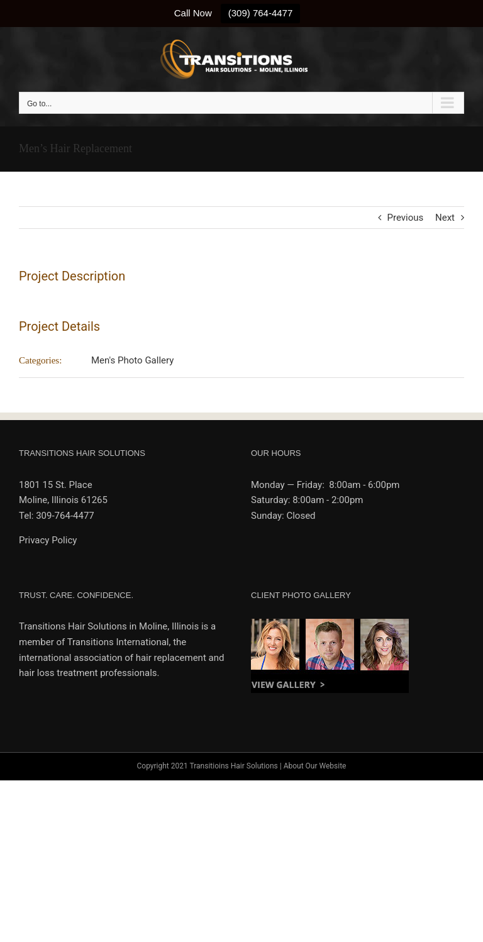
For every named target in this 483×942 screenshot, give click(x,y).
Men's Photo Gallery (132, 360)
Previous (405, 217)
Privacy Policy (48, 540)
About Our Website (315, 766)
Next (445, 217)
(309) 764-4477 (260, 13)
